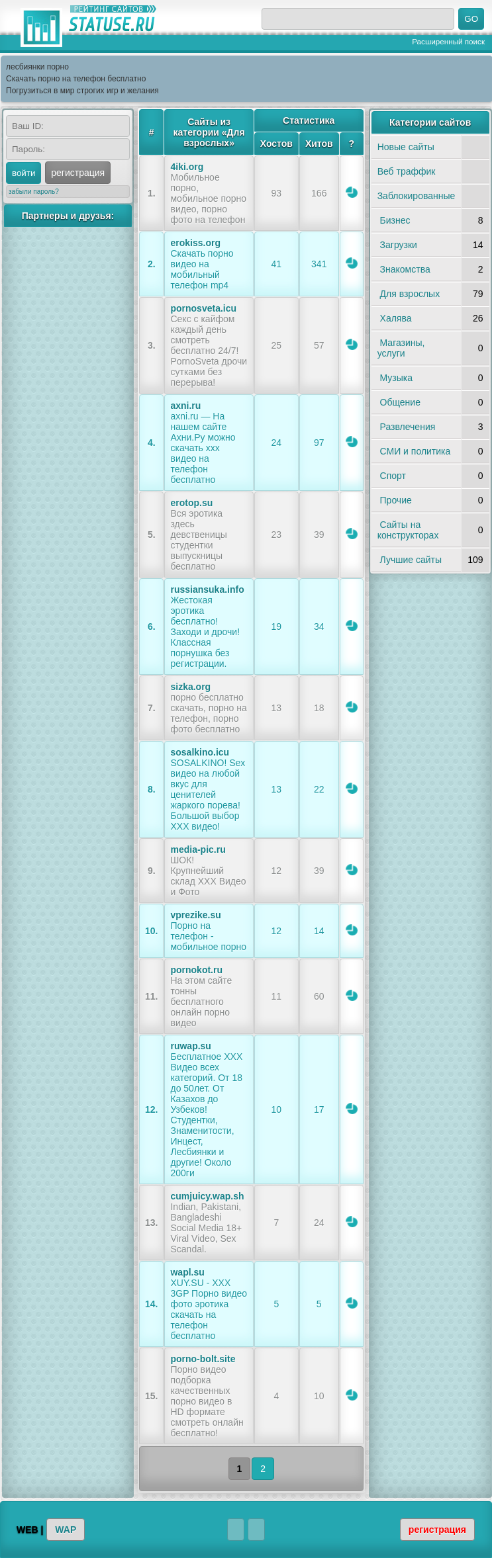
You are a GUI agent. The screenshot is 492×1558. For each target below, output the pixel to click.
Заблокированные (416, 196)
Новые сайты (405, 147)
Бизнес (395, 220)
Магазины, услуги (401, 348)
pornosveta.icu (203, 308)
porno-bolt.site (202, 1359)
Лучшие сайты (411, 559)
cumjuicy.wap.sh (207, 1196)
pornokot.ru (196, 970)
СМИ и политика (415, 451)
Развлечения (408, 426)
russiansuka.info (207, 589)
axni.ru (185, 405)
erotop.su (191, 503)
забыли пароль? (34, 191)
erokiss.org (195, 243)
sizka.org (190, 686)
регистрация (78, 172)
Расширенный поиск (448, 41)
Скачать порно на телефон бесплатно (76, 78)
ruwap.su (190, 1046)
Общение (400, 402)
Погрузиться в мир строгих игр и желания (82, 90)
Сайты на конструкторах (408, 530)
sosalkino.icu (199, 752)
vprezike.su (195, 915)
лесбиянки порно (37, 66)
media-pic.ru (197, 849)
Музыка (396, 377)
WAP (65, 1529)
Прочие (396, 500)
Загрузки (398, 244)
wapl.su (187, 1272)
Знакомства (405, 269)
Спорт (393, 475)
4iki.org (186, 166)
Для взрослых (410, 293)
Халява (396, 318)
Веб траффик (406, 171)
